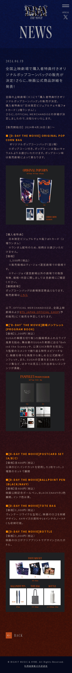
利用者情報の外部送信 (36, 665)
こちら (24, 296)
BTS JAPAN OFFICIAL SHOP (39, 314)
